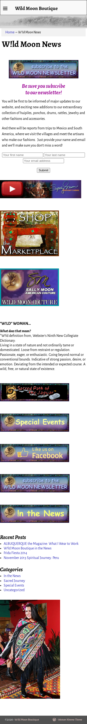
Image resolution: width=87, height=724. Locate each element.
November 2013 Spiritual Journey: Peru (31, 558)
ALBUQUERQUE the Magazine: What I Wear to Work (41, 543)
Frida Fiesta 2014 (15, 553)
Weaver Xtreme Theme (70, 719)
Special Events (14, 585)
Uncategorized (14, 590)
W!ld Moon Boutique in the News (28, 548)
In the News (12, 576)
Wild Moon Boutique (36, 8)
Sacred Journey (14, 581)
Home (9, 32)
